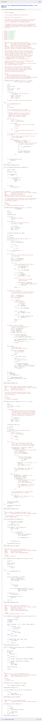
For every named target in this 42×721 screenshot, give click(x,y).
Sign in (40, 1)
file (23, 9)
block (36, 5)
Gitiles (7, 719)
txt (37, 719)
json (40, 719)
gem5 (2, 5)
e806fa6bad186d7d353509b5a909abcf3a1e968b (22, 5)
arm (6, 5)
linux (8, 5)
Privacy (9, 719)
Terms (12, 719)
